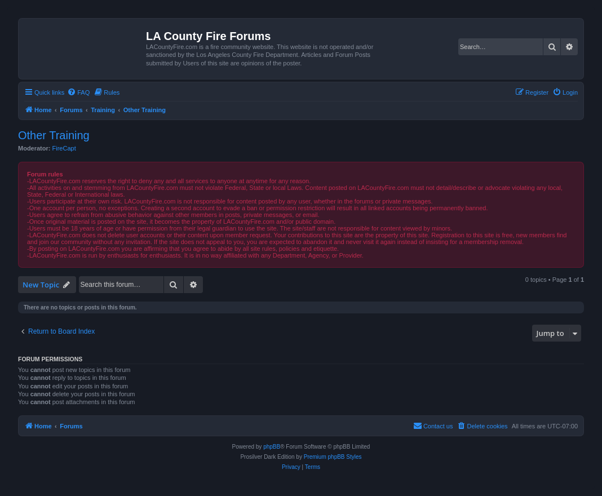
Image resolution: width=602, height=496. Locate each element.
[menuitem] (78, 92)
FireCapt (64, 148)
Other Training (54, 135)
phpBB (271, 447)
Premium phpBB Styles (333, 457)
